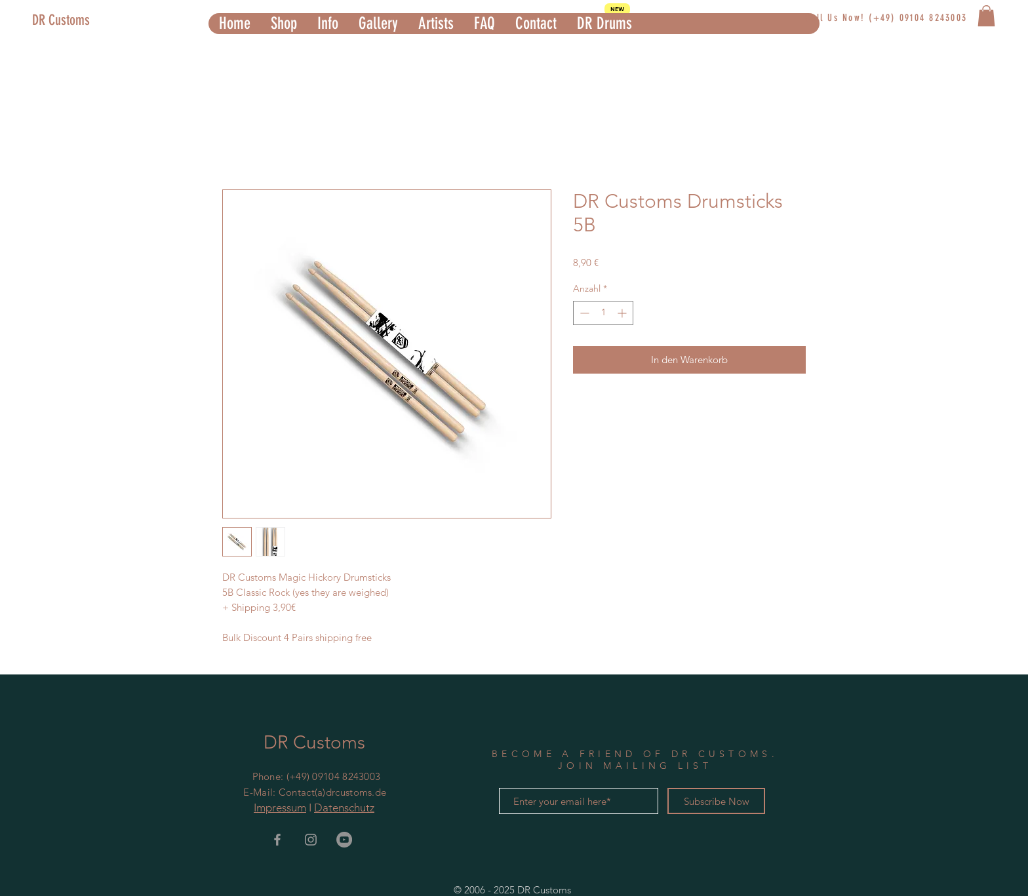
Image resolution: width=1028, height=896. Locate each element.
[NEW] (617, 9)
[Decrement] (583, 313)
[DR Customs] (89, 20)
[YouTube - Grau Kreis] (344, 839)
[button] (283, 23)
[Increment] (623, 313)
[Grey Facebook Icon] (277, 839)
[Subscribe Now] (716, 801)
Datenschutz (344, 807)
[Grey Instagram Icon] (311, 839)
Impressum (280, 807)
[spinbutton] (603, 313)
